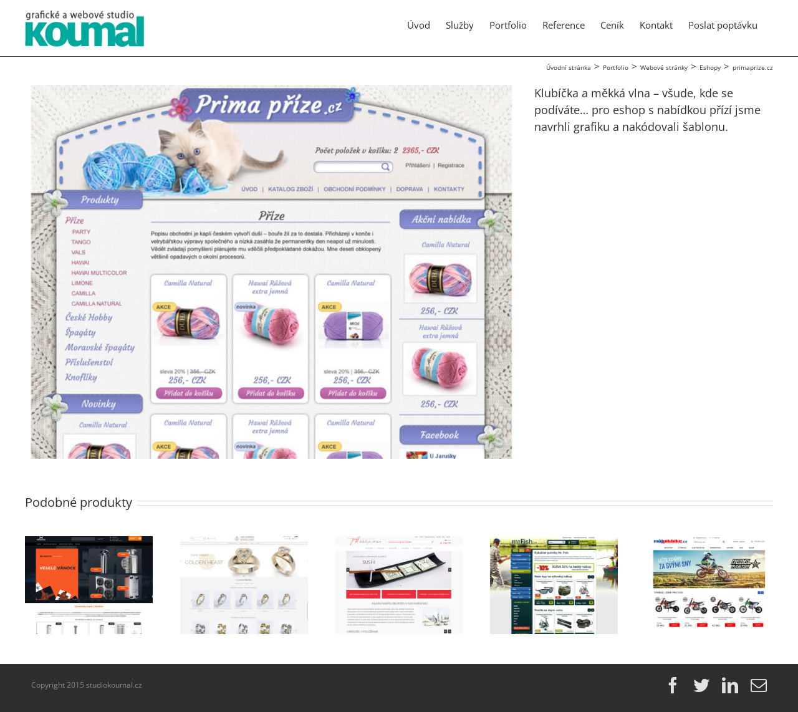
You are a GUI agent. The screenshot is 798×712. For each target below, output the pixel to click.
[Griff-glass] (399, 543)
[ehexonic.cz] (89, 543)
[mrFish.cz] (554, 543)
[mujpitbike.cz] (709, 543)
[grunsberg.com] (244, 543)
